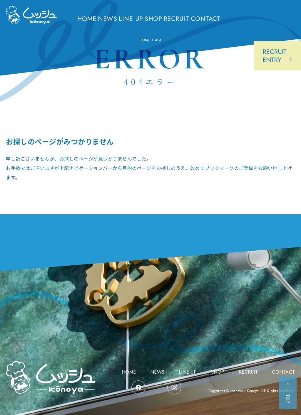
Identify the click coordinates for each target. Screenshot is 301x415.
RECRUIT (196, 18)
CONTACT (227, 18)
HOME (93, 18)
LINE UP (144, 18)
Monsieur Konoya (244, 391)
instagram (174, 387)
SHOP (170, 18)
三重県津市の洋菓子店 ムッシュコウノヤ (31, 20)
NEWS (117, 18)
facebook (138, 387)
